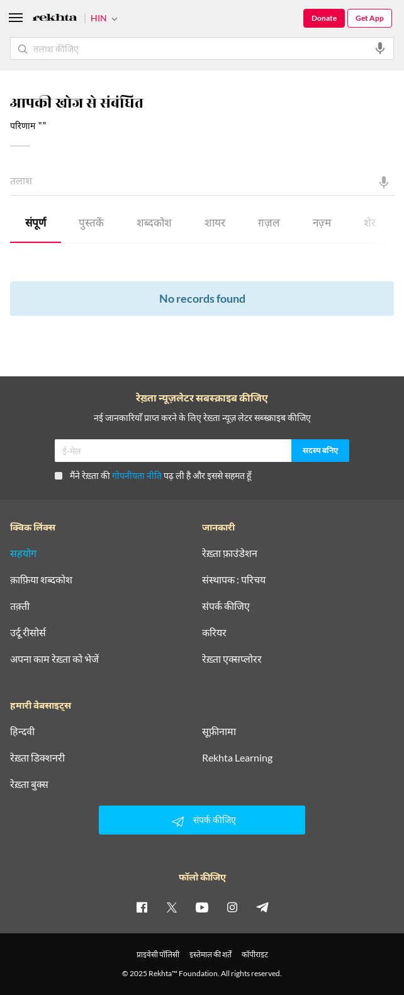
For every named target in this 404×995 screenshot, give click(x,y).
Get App (370, 18)
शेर (370, 224)
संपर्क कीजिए (226, 606)
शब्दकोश (154, 224)
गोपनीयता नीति (137, 475)
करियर (214, 632)
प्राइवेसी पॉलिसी (158, 954)
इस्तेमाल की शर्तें (210, 954)
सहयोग (23, 553)
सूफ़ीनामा (219, 731)
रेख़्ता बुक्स (29, 784)
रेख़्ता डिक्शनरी (37, 758)
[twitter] (172, 907)
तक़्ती (20, 606)
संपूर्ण (35, 224)
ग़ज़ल (269, 224)
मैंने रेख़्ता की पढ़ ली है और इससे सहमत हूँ (153, 475)
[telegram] (262, 907)
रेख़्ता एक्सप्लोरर (232, 659)
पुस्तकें (91, 224)
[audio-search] (380, 48)
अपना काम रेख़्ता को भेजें (54, 659)
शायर (215, 224)
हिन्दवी (22, 731)
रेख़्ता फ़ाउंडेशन (229, 553)
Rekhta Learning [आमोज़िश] (237, 758)
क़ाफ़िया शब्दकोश (41, 580)
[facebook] (142, 907)
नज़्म (322, 224)
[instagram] (232, 907)
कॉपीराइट (255, 954)
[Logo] (54, 19)
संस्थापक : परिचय (234, 580)
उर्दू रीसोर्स (28, 632)
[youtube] (202, 907)
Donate (324, 18)
